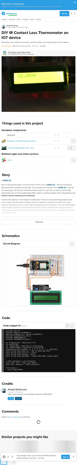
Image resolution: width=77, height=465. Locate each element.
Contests (25, 19)
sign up (17, 417)
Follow (11, 399)
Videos (38, 19)
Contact (18, 399)
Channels (12, 19)
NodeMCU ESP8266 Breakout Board (21, 141)
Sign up (64, 13)
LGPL (26, 27)
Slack (9, 160)
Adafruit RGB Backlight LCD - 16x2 (20, 148)
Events (32, 19)
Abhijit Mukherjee (12, 25)
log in (9, 417)
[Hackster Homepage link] (9, 14)
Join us (53, 6)
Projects (4, 19)
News (19, 19)
